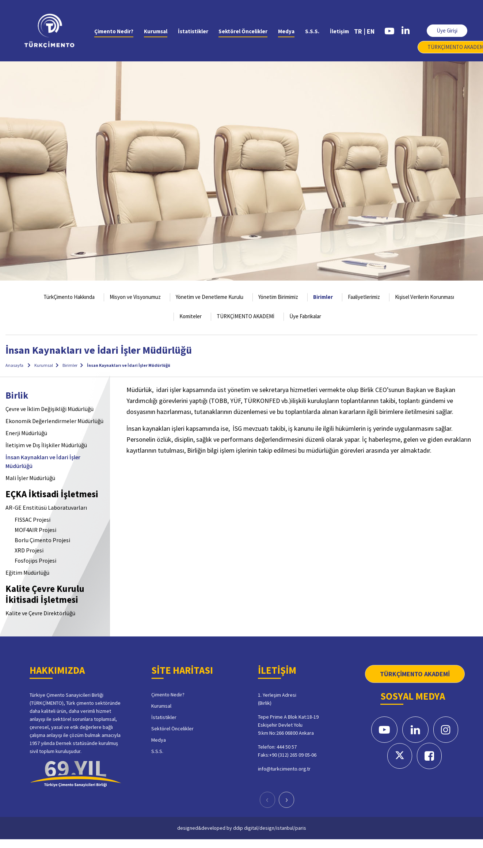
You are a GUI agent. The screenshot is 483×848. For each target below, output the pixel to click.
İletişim (339, 31)
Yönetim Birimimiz (278, 296)
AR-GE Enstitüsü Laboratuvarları (46, 507)
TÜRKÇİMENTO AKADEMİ (245, 316)
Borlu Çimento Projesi (42, 540)
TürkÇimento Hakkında (69, 296)
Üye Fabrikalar (305, 316)
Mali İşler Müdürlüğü (30, 478)
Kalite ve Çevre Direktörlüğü (40, 613)
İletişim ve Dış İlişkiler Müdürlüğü (46, 445)
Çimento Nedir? (113, 31)
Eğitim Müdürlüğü (27, 572)
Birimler (323, 296)
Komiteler (190, 316)
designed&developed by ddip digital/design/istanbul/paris (241, 828)
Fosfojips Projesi (35, 560)
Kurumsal (155, 31)
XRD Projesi (29, 550)
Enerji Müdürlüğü (26, 433)
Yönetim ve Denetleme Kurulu (209, 296)
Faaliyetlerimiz (364, 296)
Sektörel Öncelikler (242, 31)
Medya (286, 31)
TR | (359, 31)
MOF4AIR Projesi (35, 529)
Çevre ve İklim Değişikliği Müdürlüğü (49, 408)
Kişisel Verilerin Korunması (424, 296)
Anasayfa (14, 365)
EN (370, 31)
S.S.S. (312, 31)
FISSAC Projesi (32, 519)
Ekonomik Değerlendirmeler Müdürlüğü (54, 421)
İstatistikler (193, 31)
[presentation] (267, 800)
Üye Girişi (447, 30)
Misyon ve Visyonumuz (135, 296)
